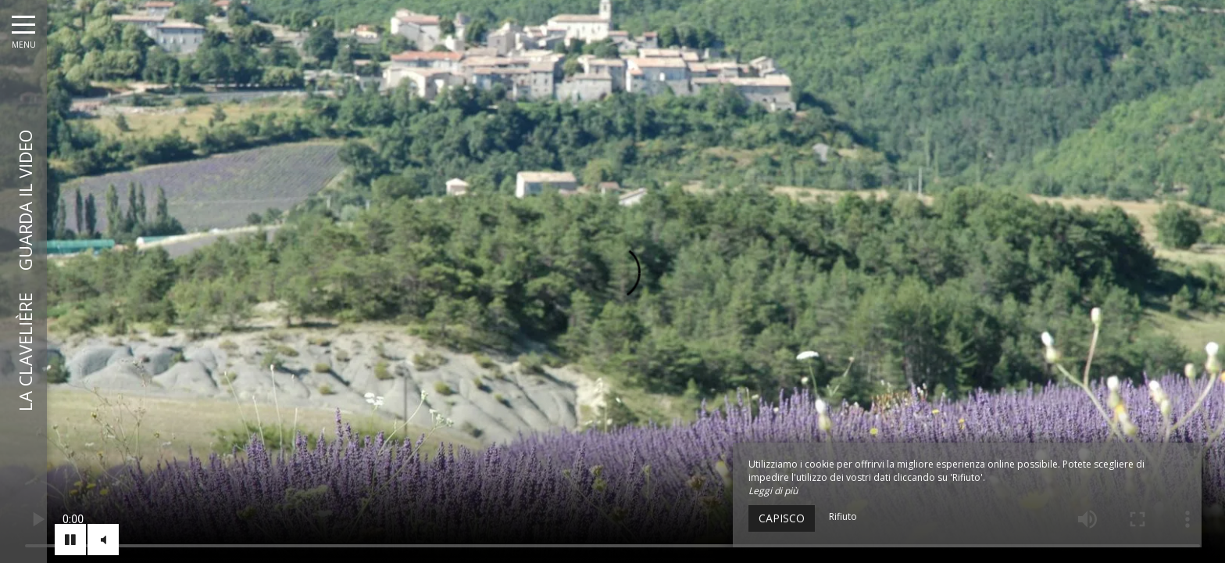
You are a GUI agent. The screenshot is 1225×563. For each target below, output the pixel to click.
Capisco (782, 518)
